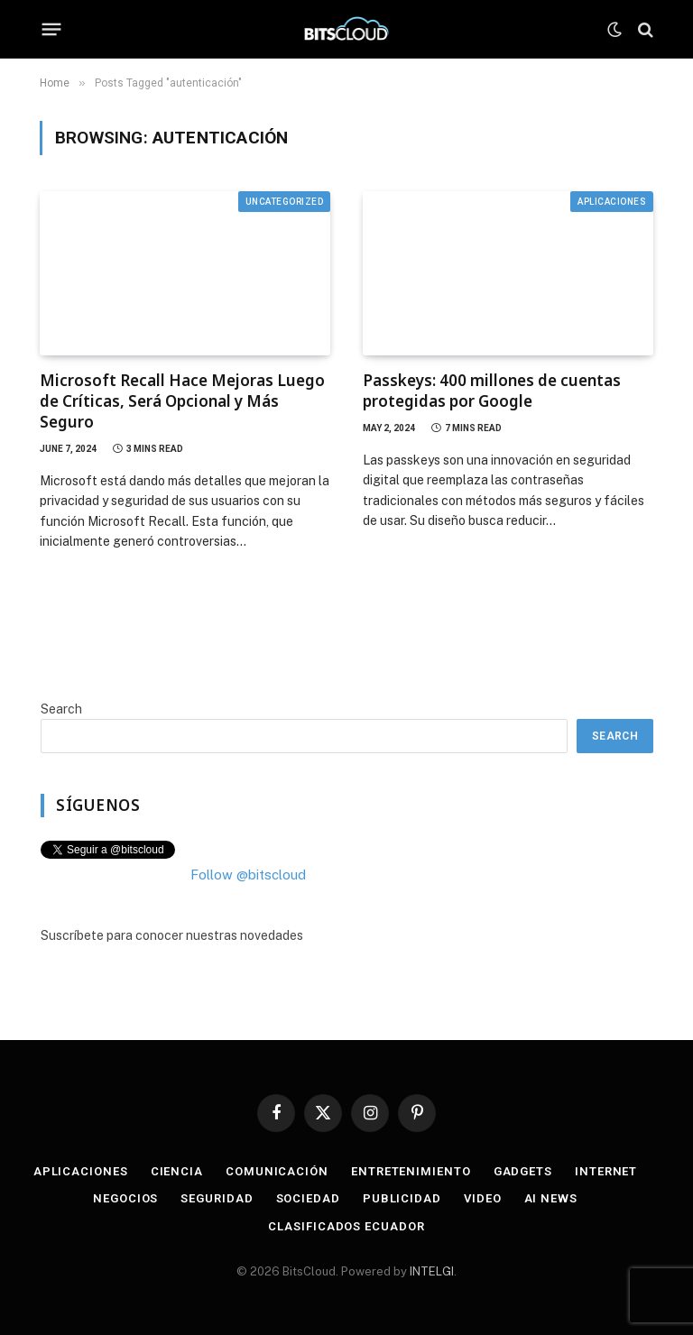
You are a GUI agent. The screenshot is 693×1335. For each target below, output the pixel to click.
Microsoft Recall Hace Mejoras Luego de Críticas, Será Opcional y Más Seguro (182, 401)
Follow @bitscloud (248, 874)
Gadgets (523, 1171)
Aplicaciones (612, 202)
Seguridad (216, 1198)
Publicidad (402, 1198)
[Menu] (51, 30)
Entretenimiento (411, 1171)
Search (61, 709)
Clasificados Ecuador (346, 1226)
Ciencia (177, 1171)
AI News (551, 1198)
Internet (606, 1171)
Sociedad (308, 1198)
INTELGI (432, 1271)
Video (483, 1198)
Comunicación (277, 1171)
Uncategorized (284, 202)
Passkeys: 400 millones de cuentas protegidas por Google (492, 390)
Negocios (125, 1198)
